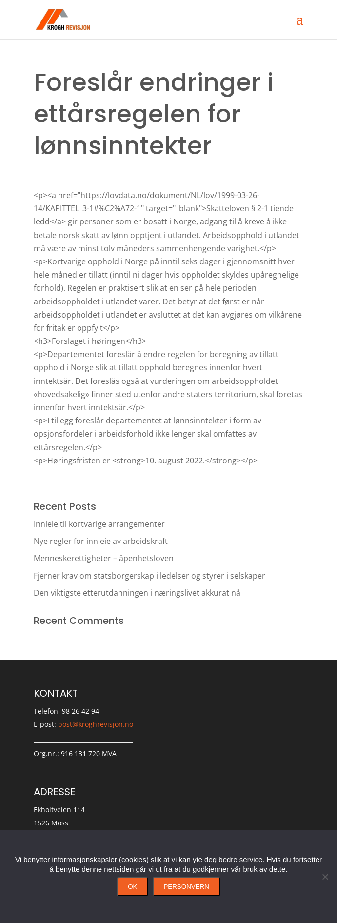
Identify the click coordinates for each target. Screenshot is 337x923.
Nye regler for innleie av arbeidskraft (101, 541)
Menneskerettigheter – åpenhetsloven (104, 558)
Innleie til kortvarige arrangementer (99, 524)
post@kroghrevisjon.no (95, 724)
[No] (325, 877)
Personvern (186, 886)
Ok (132, 886)
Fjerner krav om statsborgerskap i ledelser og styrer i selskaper (149, 575)
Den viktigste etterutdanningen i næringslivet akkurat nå (137, 592)
